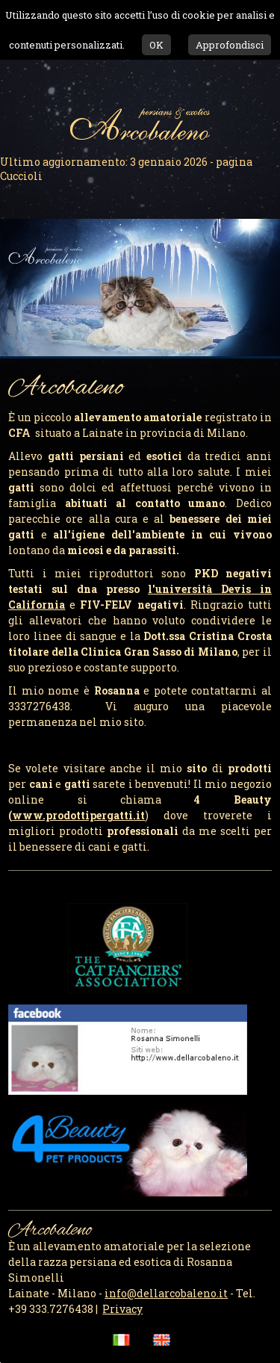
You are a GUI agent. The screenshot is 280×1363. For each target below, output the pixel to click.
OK (156, 45)
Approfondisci (230, 45)
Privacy (122, 1309)
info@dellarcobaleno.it (166, 1293)
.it (78, 815)
